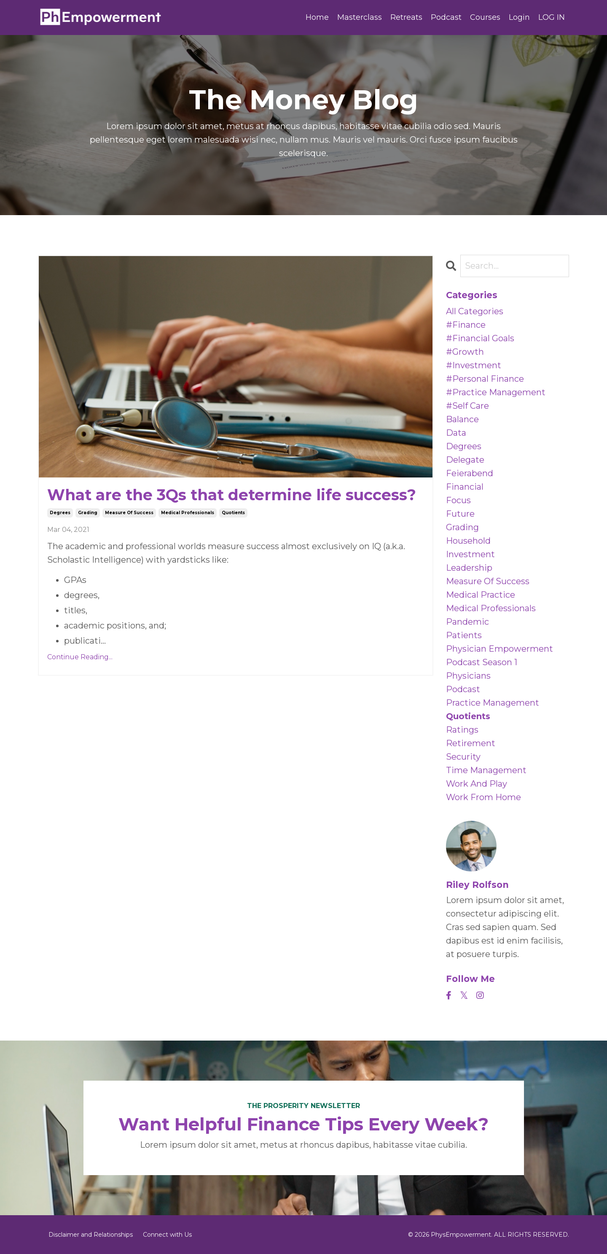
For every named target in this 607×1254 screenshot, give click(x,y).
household (468, 541)
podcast (463, 689)
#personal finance (485, 379)
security (463, 757)
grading (87, 512)
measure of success (129, 512)
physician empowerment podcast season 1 (499, 655)
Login (519, 17)
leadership (469, 568)
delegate (465, 460)
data (456, 433)
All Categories (474, 311)
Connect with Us (167, 1234)
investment (470, 554)
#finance (466, 325)
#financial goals (480, 338)
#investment (473, 365)
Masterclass (359, 17)
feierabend (469, 473)
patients (464, 635)
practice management (492, 703)
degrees (60, 512)
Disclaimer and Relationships (90, 1234)
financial (464, 487)
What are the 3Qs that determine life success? (231, 495)
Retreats (406, 17)
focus (458, 500)
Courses (485, 17)
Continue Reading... (80, 657)
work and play (476, 784)
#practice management (495, 392)
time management (486, 770)
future (460, 514)
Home (317, 17)
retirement (470, 743)
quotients (233, 512)
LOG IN (551, 17)
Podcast (446, 17)
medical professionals (187, 512)
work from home (483, 797)
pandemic (467, 622)
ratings (462, 730)
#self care (467, 406)
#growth (465, 352)
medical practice (480, 595)
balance (462, 419)
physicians (468, 676)
